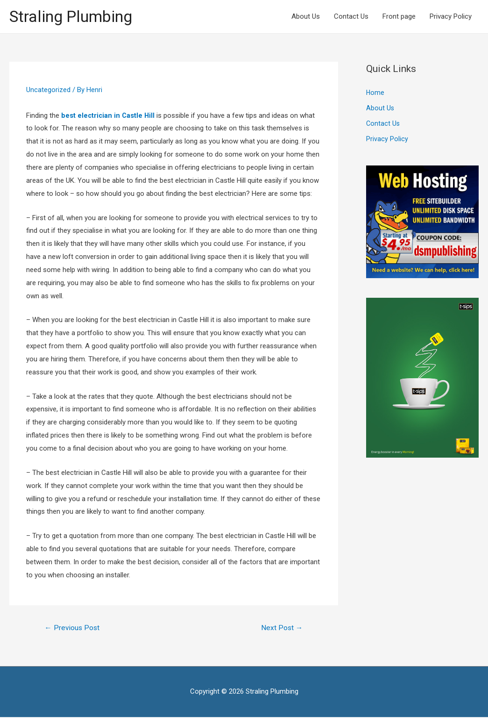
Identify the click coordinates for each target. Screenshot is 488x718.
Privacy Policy (451, 17)
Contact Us (351, 17)
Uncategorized (48, 90)
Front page (399, 17)
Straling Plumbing (74, 16)
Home (375, 94)
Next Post (281, 628)
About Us (305, 17)
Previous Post (73, 628)
